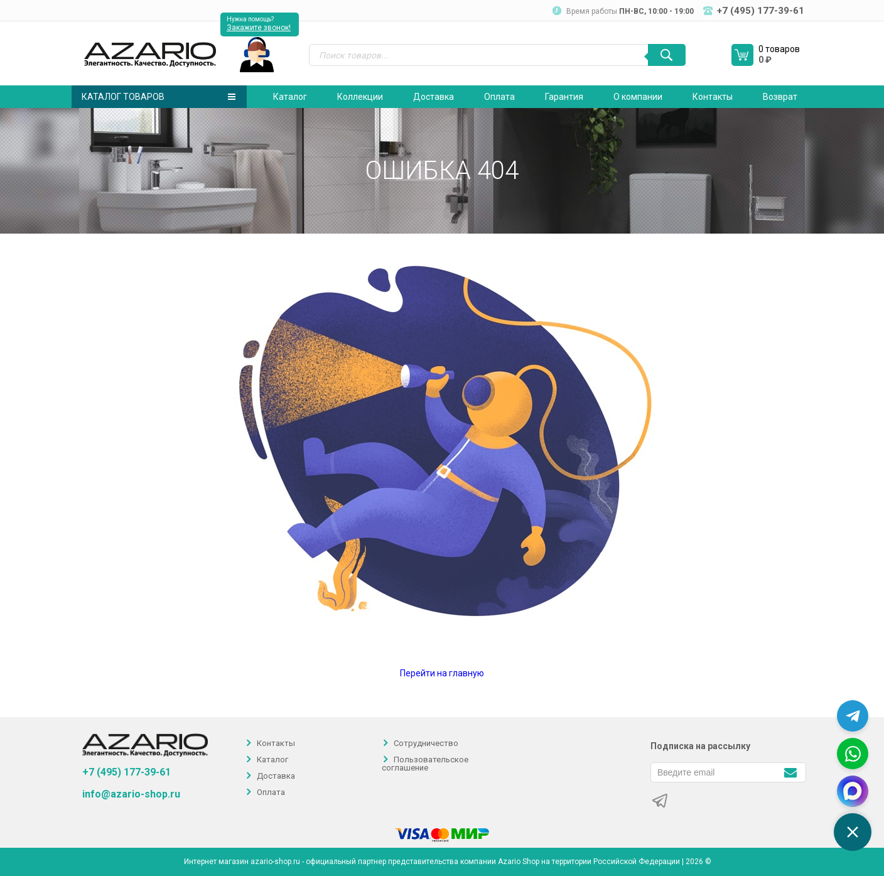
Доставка (433, 97)
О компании (637, 97)
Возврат (780, 97)
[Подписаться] (790, 771)
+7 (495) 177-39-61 (126, 772)
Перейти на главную (442, 673)
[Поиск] (667, 55)
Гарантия (564, 97)
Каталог (290, 97)
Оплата (499, 97)
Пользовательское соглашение (425, 763)
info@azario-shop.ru (131, 794)
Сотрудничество (426, 743)
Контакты (713, 97)
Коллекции (360, 97)
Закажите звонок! (259, 27)
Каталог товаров (158, 97)
